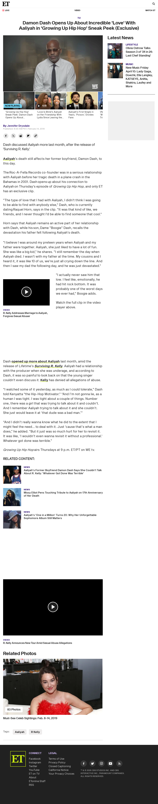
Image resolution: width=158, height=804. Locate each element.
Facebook (35, 759)
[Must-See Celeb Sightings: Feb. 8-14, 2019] (53, 687)
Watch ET (150, 10)
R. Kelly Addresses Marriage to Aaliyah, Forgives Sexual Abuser (25, 315)
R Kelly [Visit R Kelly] (35, 732)
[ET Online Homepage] (7, 4)
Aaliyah (9, 159)
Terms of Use (56, 759)
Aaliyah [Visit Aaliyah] (19, 732)
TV (79, 18)
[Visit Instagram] (101, 764)
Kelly (44, 380)
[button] (26, 292)
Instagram (35, 762)
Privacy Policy (57, 762)
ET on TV (34, 774)
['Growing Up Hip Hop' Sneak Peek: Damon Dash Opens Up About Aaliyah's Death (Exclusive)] (19, 106)
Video (77, 10)
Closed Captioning (60, 766)
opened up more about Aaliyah (35, 361)
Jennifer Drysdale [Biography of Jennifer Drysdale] (18, 126)
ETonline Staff (37, 781)
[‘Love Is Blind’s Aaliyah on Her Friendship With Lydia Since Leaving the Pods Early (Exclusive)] (50, 106)
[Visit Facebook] (84, 764)
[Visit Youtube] (110, 764)
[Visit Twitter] (92, 764)
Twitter (33, 766)
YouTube (34, 770)
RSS (31, 785)
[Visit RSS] (119, 764)
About (32, 777)
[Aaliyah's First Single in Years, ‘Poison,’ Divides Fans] (82, 106)
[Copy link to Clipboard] (35, 136)
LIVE (7, 10)
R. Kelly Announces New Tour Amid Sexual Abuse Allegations (37, 643)
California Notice (58, 770)
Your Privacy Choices (61, 774)
